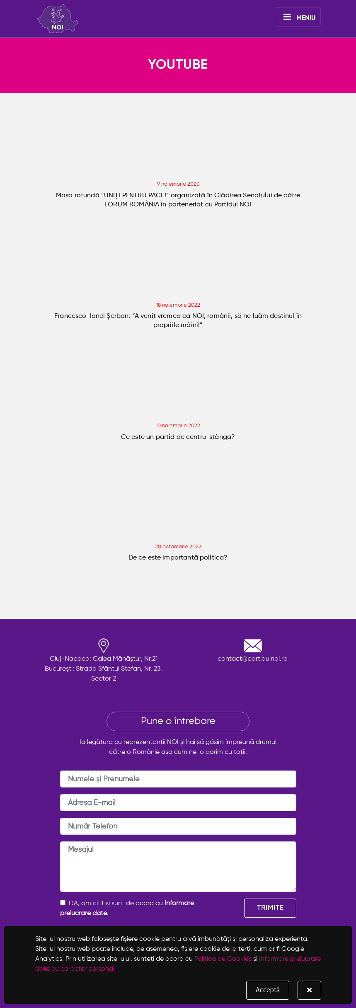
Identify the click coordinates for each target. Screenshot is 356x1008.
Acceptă (268, 990)
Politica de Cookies (223, 959)
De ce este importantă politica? (178, 558)
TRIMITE (270, 908)
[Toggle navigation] (298, 17)
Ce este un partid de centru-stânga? (178, 437)
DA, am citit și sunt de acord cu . (127, 908)
